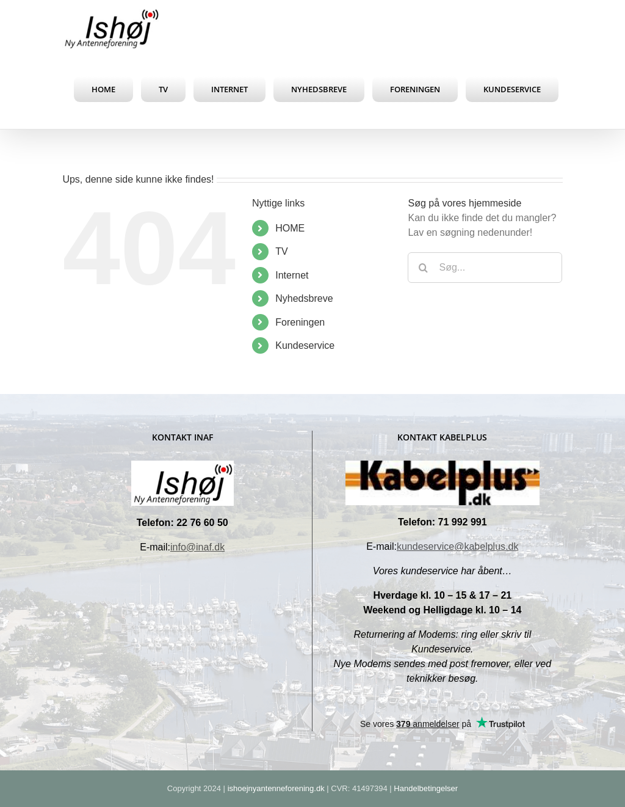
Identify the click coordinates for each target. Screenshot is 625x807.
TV (281, 251)
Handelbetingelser (426, 788)
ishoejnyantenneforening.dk (276, 788)
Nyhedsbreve (304, 298)
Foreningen (300, 322)
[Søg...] (485, 267)
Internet (291, 275)
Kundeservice (304, 345)
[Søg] (423, 267)
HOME (290, 228)
